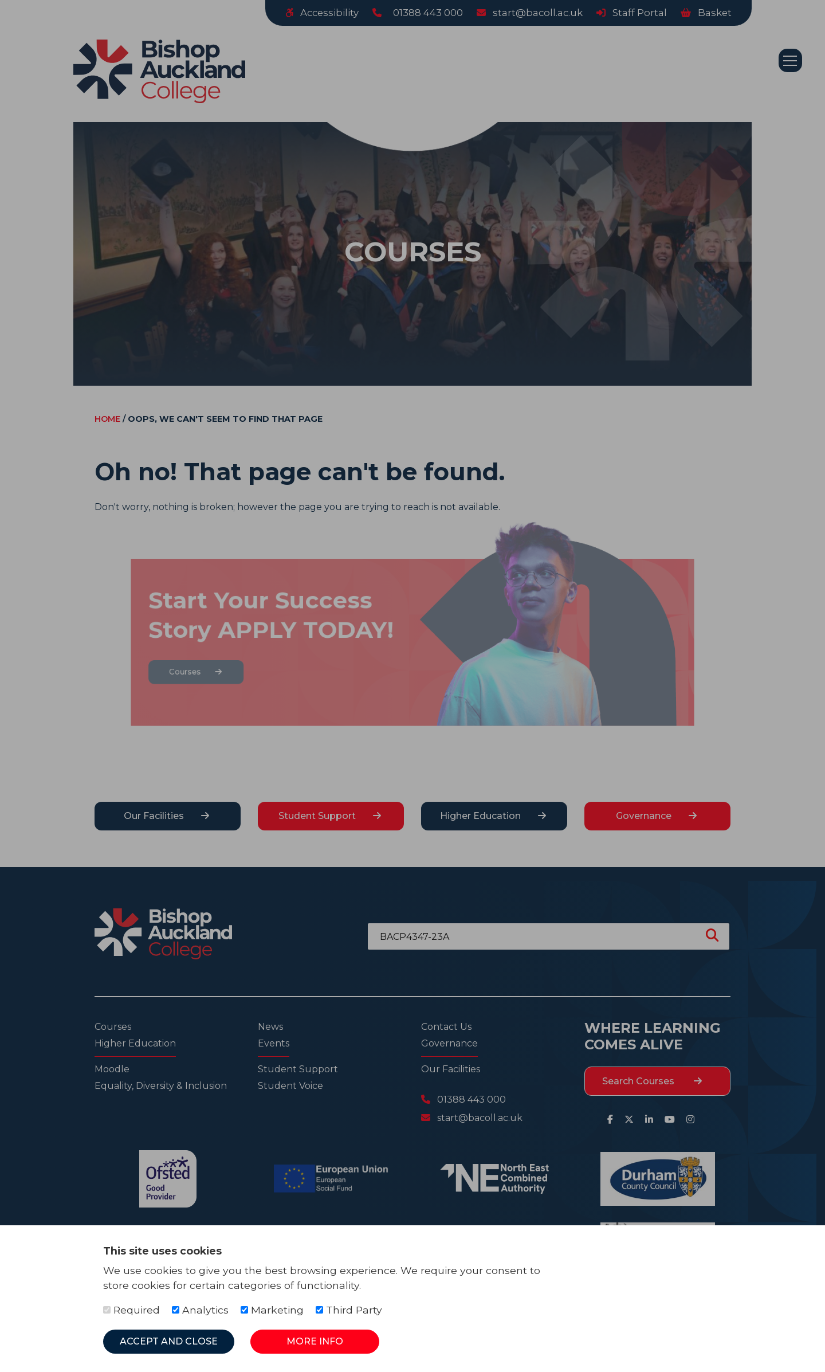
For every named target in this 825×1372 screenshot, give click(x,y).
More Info (314, 1341)
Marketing (272, 1310)
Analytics (200, 1310)
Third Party (349, 1310)
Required (131, 1310)
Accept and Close (169, 1341)
